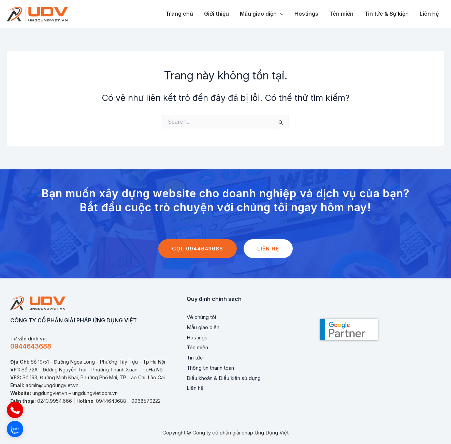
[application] (280, 14)
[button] (15, 410)
